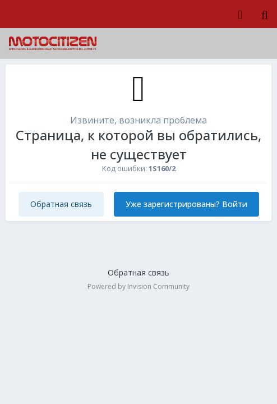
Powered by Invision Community (138, 286)
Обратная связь (61, 204)
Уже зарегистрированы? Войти (186, 204)
